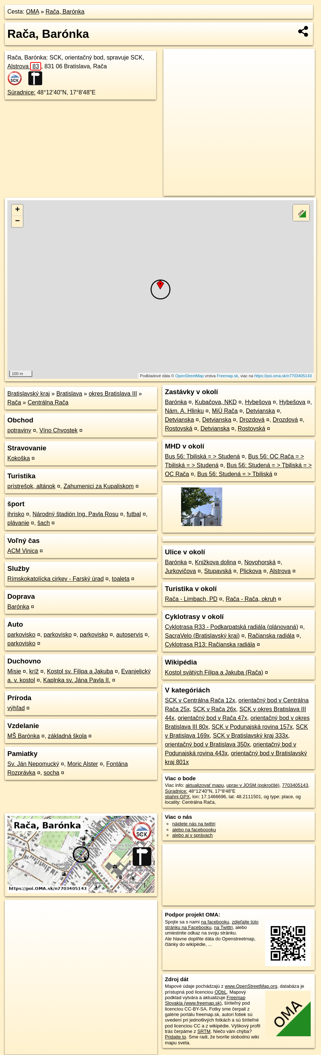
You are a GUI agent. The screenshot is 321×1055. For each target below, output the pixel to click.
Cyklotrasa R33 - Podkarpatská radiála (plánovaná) (231, 627)
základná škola (67, 736)
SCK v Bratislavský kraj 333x (250, 735)
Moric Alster (82, 764)
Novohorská (259, 562)
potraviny (19, 430)
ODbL (220, 992)
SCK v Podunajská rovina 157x (252, 727)
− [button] (17, 221)
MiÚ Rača (225, 411)
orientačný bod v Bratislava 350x (207, 744)
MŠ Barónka (23, 736)
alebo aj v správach (192, 835)
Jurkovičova (180, 571)
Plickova (251, 571)
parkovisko (21, 634)
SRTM (203, 1031)
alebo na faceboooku (194, 829)
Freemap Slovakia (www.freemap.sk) (205, 1000)
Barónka (18, 607)
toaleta (121, 579)
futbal (134, 514)
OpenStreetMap (189, 376)
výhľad (16, 708)
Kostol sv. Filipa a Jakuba (80, 671)
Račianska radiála (271, 636)
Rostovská (178, 428)
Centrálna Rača (48, 402)
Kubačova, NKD (216, 402)
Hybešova (258, 402)
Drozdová (251, 420)
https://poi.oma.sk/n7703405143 (283, 376)
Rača (14, 402)
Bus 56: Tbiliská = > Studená (202, 456)
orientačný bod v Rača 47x (212, 718)
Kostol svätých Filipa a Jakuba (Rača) (214, 672)
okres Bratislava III (113, 393)
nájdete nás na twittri (193, 824)
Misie (14, 671)
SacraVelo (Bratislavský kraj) (202, 636)
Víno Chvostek (58, 430)
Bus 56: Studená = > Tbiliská (234, 474)
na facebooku (215, 922)
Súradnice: (21, 92)
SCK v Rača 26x (214, 709)
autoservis (129, 634)
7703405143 (295, 785)
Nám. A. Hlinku (184, 411)
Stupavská (218, 571)
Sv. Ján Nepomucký (33, 764)
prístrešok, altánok (31, 486)
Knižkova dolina (215, 562)
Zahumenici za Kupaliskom (99, 486)
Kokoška (18, 458)
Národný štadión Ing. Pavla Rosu (75, 514)
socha (51, 773)
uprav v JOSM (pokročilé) (252, 785)
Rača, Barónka (65, 11)
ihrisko (15, 514)
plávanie (18, 523)
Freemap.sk (227, 376)
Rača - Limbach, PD (191, 599)
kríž (34, 671)
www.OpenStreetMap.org (251, 986)
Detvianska (260, 411)
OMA (32, 11)
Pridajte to (175, 1037)
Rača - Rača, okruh (251, 599)
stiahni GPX (177, 796)
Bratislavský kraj (28, 393)
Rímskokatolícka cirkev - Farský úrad (55, 579)
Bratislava (69, 393)
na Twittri (223, 927)
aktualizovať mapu (204, 785)
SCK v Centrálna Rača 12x (200, 700)
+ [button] (17, 210)
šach (43, 523)
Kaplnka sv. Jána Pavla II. (77, 680)
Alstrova (24, 66)
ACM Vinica (22, 551)
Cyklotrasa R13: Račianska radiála (210, 644)
